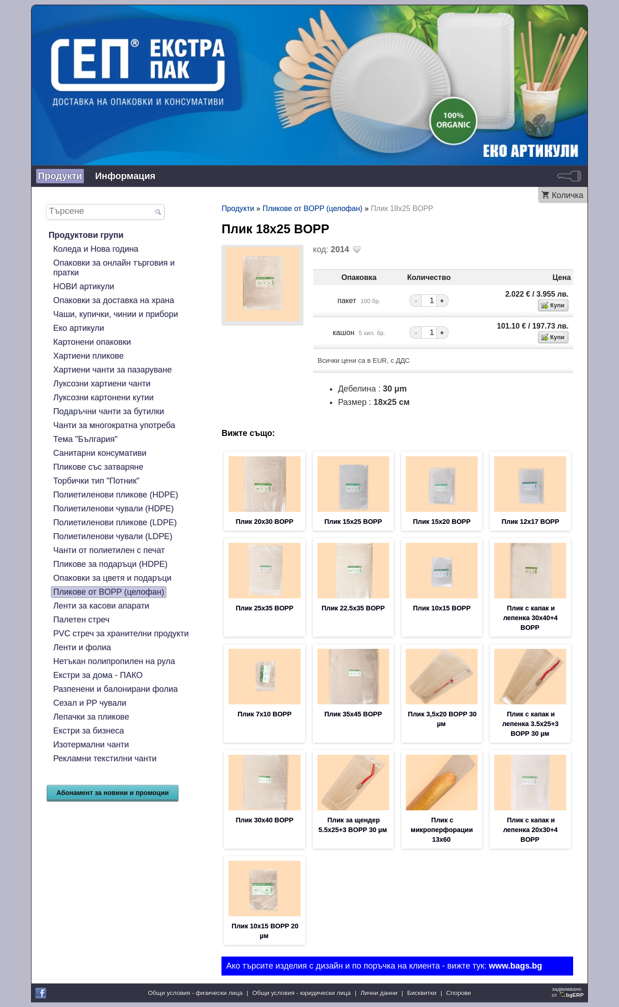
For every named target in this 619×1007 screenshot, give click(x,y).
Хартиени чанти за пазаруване (112, 369)
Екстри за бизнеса (88, 730)
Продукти (60, 176)
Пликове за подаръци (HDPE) (110, 564)
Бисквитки (421, 992)
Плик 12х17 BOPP (530, 521)
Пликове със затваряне (98, 467)
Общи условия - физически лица (195, 992)
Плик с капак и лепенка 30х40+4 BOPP (530, 617)
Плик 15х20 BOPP (441, 521)
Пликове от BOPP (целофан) (108, 592)
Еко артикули (78, 328)
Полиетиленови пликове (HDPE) (115, 494)
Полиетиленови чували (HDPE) (113, 508)
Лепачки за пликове (91, 716)
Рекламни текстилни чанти (105, 758)
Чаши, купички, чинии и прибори (115, 314)
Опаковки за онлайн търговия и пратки (114, 267)
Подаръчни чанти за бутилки (108, 411)
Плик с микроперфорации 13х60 (442, 829)
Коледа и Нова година (96, 249)
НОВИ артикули (83, 286)
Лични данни (379, 992)
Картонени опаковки (92, 342)
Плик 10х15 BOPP (441, 608)
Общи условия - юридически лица (301, 992)
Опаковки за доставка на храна (113, 300)
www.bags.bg (515, 965)
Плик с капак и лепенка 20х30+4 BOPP (530, 829)
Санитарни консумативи (99, 453)
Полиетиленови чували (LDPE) (112, 536)
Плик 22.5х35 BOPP (353, 608)
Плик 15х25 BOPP (353, 521)
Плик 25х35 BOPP (264, 608)
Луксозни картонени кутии (103, 397)
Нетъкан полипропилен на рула (114, 661)
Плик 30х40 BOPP (264, 820)
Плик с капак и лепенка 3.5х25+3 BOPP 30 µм (530, 723)
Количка (567, 195)
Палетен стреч (81, 619)
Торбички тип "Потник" (96, 480)
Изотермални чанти (91, 744)
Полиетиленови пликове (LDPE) (115, 522)
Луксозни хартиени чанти (102, 383)
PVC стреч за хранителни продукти (121, 633)
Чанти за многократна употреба (114, 425)
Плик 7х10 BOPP (264, 714)
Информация (125, 176)
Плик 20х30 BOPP (264, 521)
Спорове (458, 992)
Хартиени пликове (88, 356)
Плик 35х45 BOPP (353, 714)
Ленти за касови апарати (101, 605)
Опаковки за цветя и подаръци (112, 578)
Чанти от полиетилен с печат (109, 550)
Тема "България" (85, 439)
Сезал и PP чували (89, 703)
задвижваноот (568, 992)
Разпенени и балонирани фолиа (115, 689)
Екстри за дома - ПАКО (98, 675)
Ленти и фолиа (82, 647)
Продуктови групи (86, 235)
